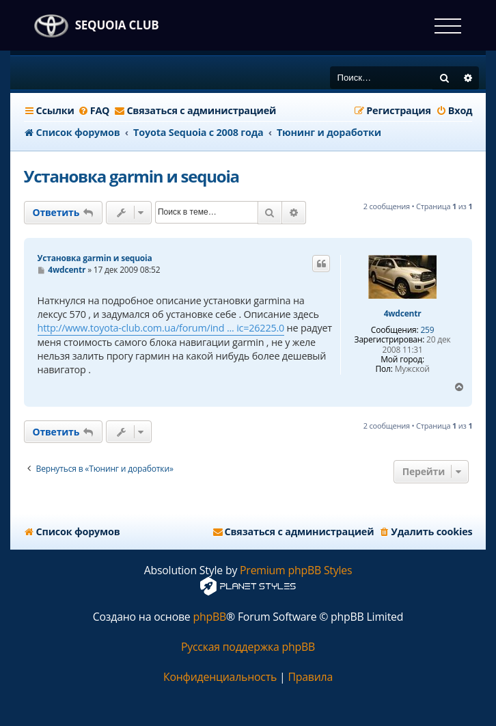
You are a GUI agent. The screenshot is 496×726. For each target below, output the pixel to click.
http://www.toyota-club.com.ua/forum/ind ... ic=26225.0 (161, 327)
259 (427, 330)
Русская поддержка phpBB (248, 647)
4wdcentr (403, 314)
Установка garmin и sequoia (131, 176)
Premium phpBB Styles (296, 570)
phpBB (209, 617)
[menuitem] (94, 111)
